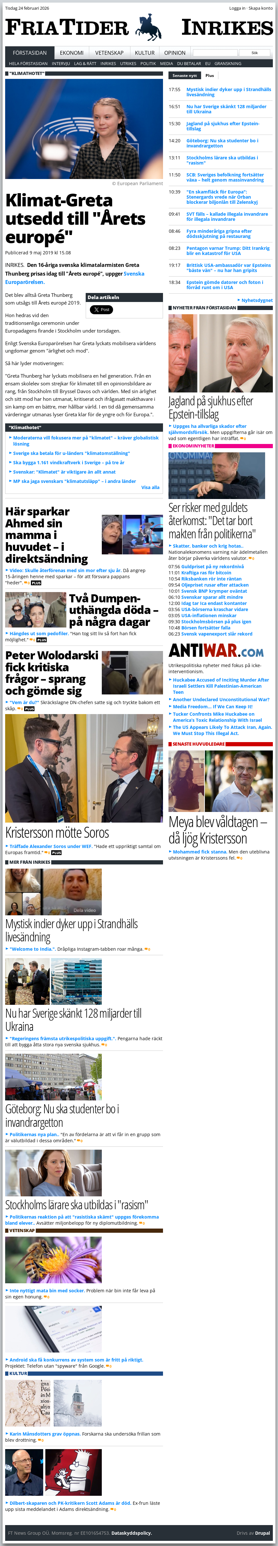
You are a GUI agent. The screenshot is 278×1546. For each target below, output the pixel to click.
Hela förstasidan (28, 63)
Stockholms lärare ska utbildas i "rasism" (222, 160)
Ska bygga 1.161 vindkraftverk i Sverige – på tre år (68, 462)
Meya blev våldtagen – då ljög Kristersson (217, 829)
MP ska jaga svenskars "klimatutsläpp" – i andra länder (74, 481)
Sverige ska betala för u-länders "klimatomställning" (71, 453)
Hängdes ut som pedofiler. (39, 633)
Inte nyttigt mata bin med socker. (47, 1290)
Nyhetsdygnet (257, 300)
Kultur (145, 52)
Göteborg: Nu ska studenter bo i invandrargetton (222, 143)
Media (166, 63)
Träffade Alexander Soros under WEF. (51, 846)
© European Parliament (137, 183)
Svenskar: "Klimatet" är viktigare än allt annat (64, 472)
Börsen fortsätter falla (205, 628)
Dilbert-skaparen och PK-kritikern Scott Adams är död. (70, 1503)
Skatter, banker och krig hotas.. (208, 546)
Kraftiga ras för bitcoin (206, 573)
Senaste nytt (187, 74)
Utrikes (128, 63)
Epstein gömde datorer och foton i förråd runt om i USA (225, 284)
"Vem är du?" (24, 702)
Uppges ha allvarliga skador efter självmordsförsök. (207, 429)
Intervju (61, 63)
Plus (210, 75)
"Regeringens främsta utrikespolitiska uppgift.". (63, 1038)
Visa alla (150, 487)
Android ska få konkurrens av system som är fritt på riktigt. (76, 1360)
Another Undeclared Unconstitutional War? (221, 699)
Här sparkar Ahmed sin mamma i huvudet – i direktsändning (46, 534)
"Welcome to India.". (33, 949)
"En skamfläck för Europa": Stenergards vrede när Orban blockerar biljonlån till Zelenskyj (222, 197)
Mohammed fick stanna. (200, 852)
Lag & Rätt (85, 63)
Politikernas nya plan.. (34, 1134)
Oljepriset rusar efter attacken (215, 585)
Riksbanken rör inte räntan (211, 579)
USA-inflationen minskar (208, 615)
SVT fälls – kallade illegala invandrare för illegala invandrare (227, 216)
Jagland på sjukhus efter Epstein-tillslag (223, 126)
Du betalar (189, 63)
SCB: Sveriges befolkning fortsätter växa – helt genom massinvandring (225, 177)
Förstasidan (30, 52)
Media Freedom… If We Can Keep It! (213, 706)
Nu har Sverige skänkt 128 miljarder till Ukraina (226, 109)
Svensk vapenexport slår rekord (217, 634)
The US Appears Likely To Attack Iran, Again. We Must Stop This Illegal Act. (222, 730)
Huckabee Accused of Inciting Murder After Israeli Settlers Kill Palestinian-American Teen (221, 686)
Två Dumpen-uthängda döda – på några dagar (113, 609)
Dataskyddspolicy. (131, 1533)
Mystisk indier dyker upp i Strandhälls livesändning (229, 92)
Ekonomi (71, 52)
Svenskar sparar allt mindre (212, 597)
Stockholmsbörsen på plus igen (216, 621)
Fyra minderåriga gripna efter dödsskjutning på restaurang (219, 233)
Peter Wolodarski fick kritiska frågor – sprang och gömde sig (51, 672)
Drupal (262, 1533)
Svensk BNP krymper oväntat (214, 591)
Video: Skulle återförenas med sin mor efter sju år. (66, 570)
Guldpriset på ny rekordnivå (212, 566)
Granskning (228, 63)
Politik (148, 63)
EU (207, 63)
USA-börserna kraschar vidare (214, 609)
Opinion (175, 52)
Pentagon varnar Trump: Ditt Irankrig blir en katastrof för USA (228, 250)
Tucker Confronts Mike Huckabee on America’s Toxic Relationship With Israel (217, 717)
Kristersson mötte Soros (57, 831)
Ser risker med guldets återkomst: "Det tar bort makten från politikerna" (212, 520)
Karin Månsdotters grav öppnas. (45, 1434)
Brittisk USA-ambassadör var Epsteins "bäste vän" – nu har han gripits (229, 267)
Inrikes (108, 63)
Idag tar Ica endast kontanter (214, 603)
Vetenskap (109, 52)
